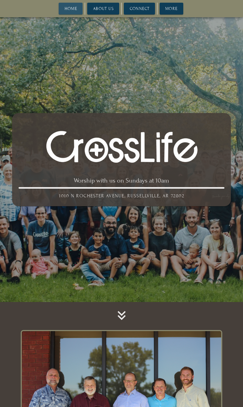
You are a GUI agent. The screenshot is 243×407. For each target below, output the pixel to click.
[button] (122, 315)
